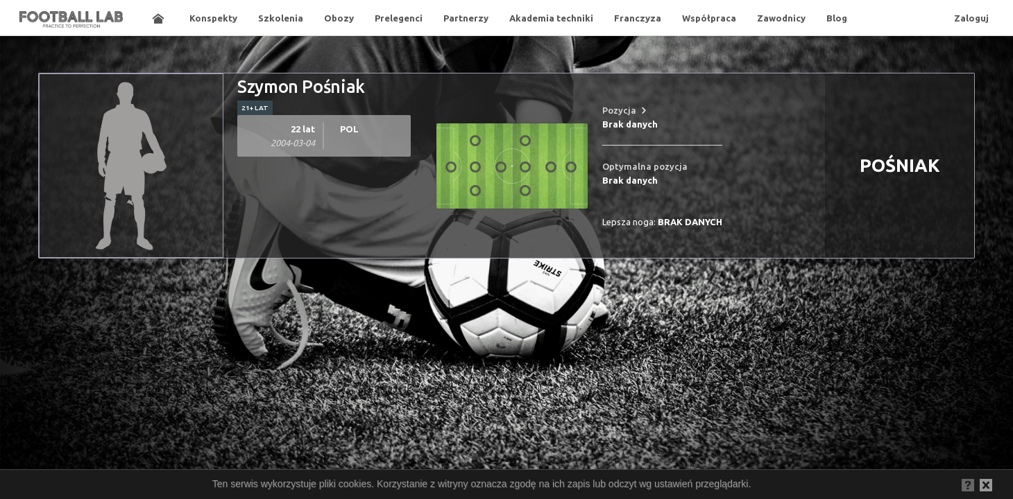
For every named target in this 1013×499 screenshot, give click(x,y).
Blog (836, 18)
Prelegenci (399, 18)
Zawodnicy (781, 18)
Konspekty (213, 18)
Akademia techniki (551, 18)
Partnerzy (465, 18)
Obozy (339, 18)
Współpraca (709, 18)
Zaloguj (971, 18)
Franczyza (637, 18)
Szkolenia (280, 18)
